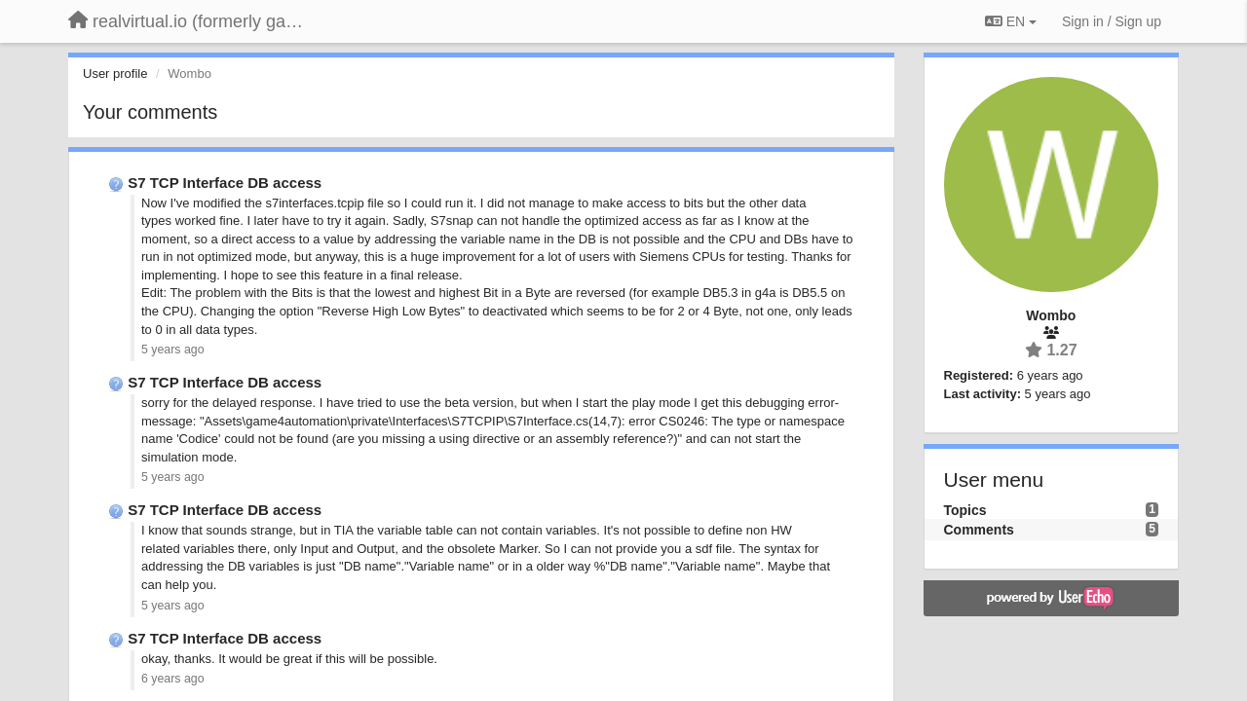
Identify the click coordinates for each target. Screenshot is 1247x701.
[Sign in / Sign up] (1111, 21)
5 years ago (173, 349)
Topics (965, 510)
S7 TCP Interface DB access (224, 182)
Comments (979, 529)
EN (1011, 21)
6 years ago (173, 678)
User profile (115, 73)
